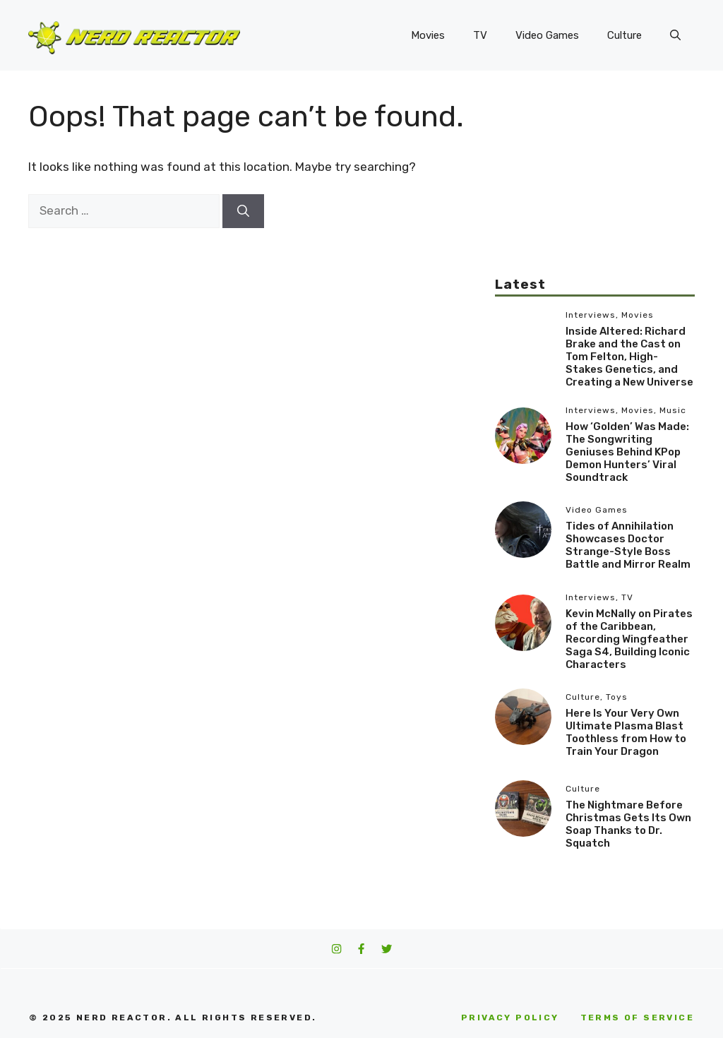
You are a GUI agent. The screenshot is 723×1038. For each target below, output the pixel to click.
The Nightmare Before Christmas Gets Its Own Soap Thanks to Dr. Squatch (628, 824)
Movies (428, 35)
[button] (675, 35)
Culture (624, 35)
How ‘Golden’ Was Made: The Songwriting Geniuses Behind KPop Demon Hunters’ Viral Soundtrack (627, 452)
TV (480, 35)
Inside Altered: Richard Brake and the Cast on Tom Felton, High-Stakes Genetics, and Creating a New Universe (629, 356)
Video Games (547, 35)
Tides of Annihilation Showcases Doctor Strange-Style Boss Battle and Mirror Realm (628, 545)
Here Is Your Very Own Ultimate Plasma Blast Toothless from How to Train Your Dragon (626, 732)
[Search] (243, 211)
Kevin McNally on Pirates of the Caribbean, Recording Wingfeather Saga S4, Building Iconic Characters (629, 639)
